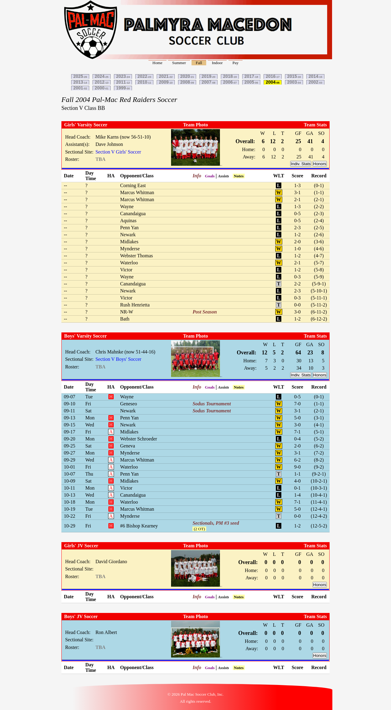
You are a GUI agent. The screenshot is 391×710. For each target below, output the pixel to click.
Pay (235, 62)
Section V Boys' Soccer (118, 359)
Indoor (217, 62)
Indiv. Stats (301, 163)
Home (157, 62)
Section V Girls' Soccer (118, 151)
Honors (319, 163)
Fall (199, 62)
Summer (179, 62)
